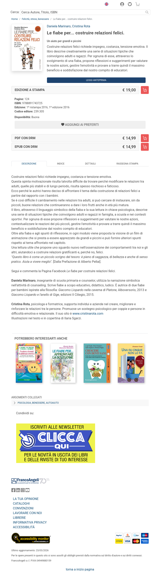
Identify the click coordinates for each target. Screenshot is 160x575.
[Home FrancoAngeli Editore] (24, 4)
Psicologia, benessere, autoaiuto (38, 402)
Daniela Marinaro (59, 26)
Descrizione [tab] (29, 163)
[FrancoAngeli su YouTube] (27, 491)
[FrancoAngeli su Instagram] (23, 491)
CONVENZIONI (23, 508)
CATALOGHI (21, 503)
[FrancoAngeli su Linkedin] (18, 491)
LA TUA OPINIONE (26, 499)
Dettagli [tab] (90, 163)
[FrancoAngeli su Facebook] (13, 491)
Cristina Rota (81, 26)
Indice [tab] (61, 163)
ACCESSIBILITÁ (24, 527)
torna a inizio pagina (80, 569)
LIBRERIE (19, 518)
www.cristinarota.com (87, 313)
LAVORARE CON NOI (27, 513)
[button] (105, 4)
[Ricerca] (147, 12)
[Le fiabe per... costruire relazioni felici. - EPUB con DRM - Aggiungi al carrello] (145, 147)
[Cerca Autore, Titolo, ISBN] (82, 12)
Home (14, 19)
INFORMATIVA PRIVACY (30, 522)
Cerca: (15, 12)
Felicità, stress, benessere (35, 19)
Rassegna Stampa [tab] (127, 163)
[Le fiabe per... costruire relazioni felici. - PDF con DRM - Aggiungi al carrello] (145, 138)
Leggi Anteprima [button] (96, 80)
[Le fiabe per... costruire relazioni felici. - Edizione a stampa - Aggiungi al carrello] (145, 90)
